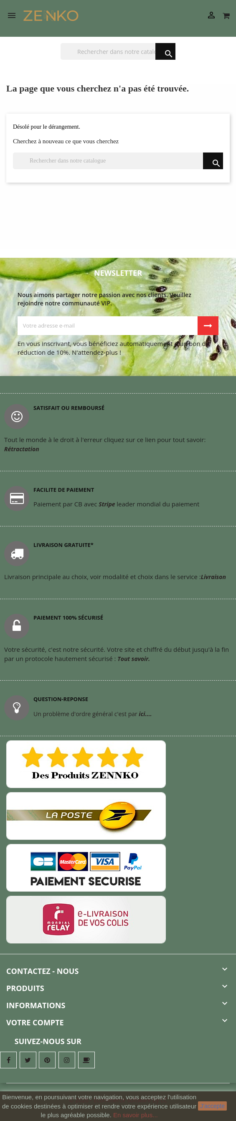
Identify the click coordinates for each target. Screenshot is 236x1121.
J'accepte (212, 1106)
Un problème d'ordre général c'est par (92, 714)
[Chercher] (118, 51)
